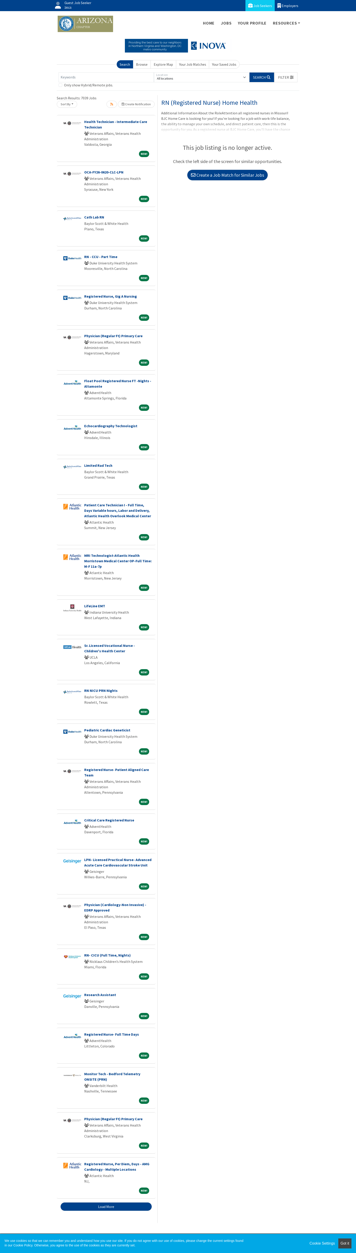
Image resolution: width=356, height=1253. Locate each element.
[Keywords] (106, 77)
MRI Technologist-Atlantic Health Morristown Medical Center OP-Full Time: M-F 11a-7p (118, 561)
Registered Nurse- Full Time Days (111, 1034)
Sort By (66, 104)
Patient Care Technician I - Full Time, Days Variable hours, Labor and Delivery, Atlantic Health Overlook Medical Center (117, 510)
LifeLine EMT (94, 606)
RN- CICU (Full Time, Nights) (107, 955)
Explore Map (163, 64)
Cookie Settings (322, 1243)
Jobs (226, 23)
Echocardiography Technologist (110, 426)
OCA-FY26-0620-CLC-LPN (104, 172)
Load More (106, 1206)
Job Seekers (260, 5)
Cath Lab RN (94, 217)
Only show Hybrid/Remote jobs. (88, 85)
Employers (287, 5)
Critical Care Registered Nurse (109, 820)
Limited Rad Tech (98, 465)
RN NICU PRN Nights (101, 690)
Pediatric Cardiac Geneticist (107, 730)
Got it (345, 1243)
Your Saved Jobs (224, 64)
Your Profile (252, 23)
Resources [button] (285, 23)
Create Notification (136, 104)
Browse (142, 64)
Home (209, 23)
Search (125, 64)
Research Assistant (100, 994)
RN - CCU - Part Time (100, 256)
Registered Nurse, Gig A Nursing (110, 296)
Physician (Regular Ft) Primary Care (113, 336)
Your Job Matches (192, 64)
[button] (285, 77)
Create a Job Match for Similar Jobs (227, 175)
